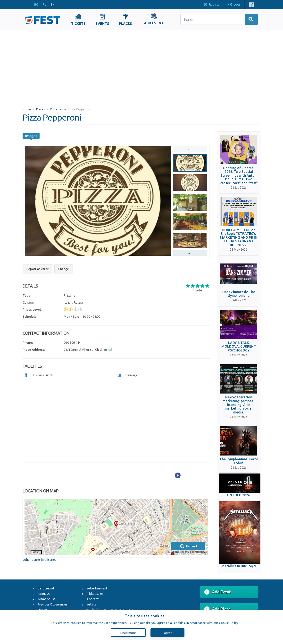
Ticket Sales (95, 593)
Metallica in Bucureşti (238, 566)
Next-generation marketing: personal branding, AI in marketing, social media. (239, 404)
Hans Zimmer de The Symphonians (238, 294)
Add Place (217, 609)
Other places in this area (40, 559)
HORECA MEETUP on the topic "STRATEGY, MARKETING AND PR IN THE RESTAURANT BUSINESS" (238, 237)
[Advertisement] (141, 66)
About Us (44, 593)
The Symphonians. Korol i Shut (238, 461)
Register (212, 4)
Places (40, 109)
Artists (91, 604)
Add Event (217, 592)
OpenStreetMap (181, 551)
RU (44, 4)
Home (27, 109)
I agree (167, 632)
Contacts (93, 599)
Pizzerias (56, 109)
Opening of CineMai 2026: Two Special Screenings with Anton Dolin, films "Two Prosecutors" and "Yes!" (239, 175)
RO (36, 4)
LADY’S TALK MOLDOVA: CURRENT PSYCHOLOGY (238, 346)
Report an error (37, 269)
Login (234, 4)
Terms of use (46, 599)
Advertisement (97, 588)
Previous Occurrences (52, 604)
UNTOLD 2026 (238, 495)
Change (63, 269)
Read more (128, 632)
